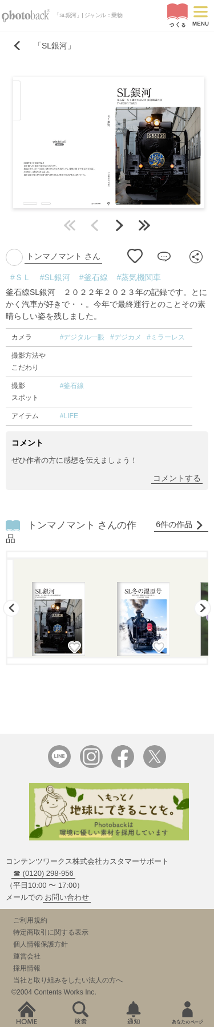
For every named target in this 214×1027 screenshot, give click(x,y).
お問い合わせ (67, 897)
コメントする (177, 478)
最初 (69, 225)
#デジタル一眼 (82, 337)
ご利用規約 (30, 920)
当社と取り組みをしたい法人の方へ (68, 980)
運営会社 (27, 956)
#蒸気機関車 (139, 277)
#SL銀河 (55, 277)
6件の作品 (180, 524)
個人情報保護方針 (40, 944)
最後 (144, 225)
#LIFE (69, 416)
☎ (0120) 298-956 (43, 873)
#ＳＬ (20, 277)
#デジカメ (126, 337)
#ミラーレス (166, 337)
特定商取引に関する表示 (50, 932)
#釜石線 (93, 277)
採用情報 (27, 968)
